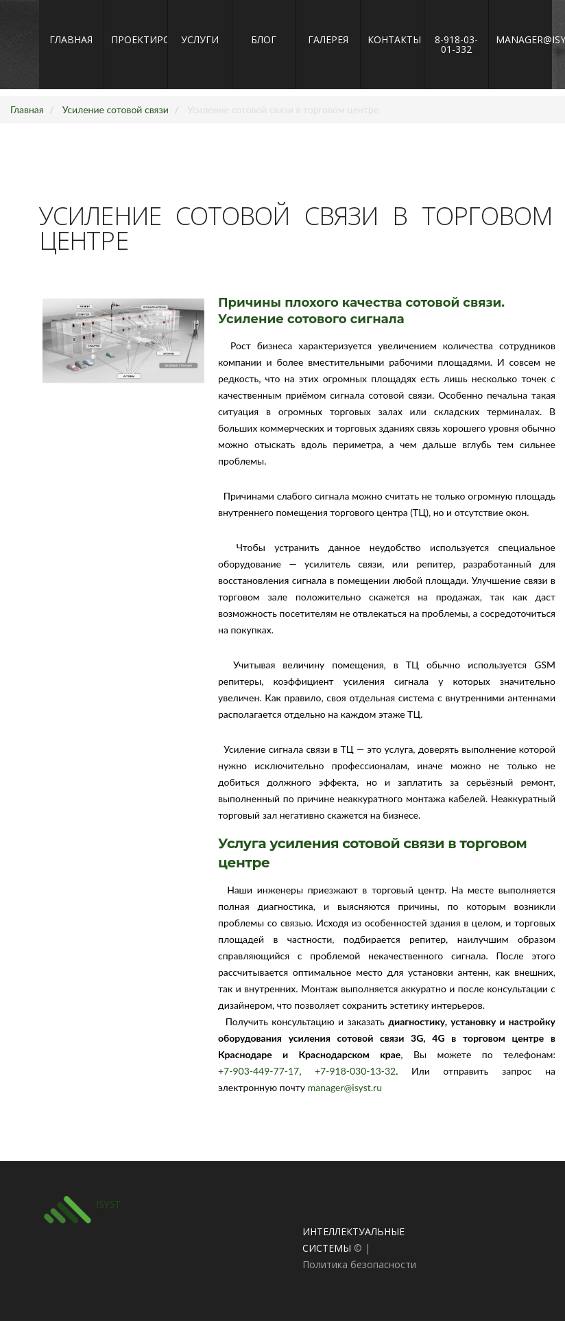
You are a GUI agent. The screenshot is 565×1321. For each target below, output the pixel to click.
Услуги (200, 39)
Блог (263, 39)
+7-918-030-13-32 (359, 1071)
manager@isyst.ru (521, 39)
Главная (71, 39)
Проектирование (136, 39)
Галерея (328, 39)
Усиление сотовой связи (115, 109)
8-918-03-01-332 (456, 44)
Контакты (393, 39)
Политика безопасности (359, 1264)
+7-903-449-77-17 (263, 1071)
